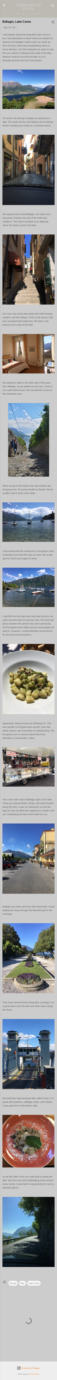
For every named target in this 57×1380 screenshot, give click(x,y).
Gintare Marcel (34, 1374)
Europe (13, 1283)
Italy (22, 1283)
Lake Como (33, 1283)
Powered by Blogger (28, 1368)
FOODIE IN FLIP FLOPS (28, 7)
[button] (53, 22)
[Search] (53, 6)
